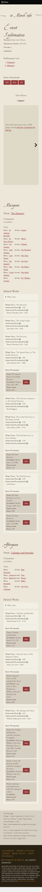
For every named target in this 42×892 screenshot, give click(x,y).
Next (35, 150)
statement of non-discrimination (26, 886)
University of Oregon (13, 865)
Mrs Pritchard (26, 255)
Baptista (12, 583)
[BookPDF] (21, 150)
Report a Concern (25, 856)
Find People (7, 861)
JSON (7, 82)
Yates (23, 580)
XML (14, 82)
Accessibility (8, 856)
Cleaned (14, 106)
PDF (14, 101)
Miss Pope (24, 261)
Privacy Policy (19, 858)
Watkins (27, 283)
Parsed (26, 106)
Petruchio (7, 577)
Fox (22, 283)
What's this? (11, 302)
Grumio (11, 580)
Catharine (7, 594)
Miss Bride (25, 277)
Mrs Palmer (25, 272)
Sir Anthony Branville (7, 238)
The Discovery (17, 218)
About (31, 858)
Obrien (23, 244)
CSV (21, 82)
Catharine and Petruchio (22, 558)
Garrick (23, 235)
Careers (6, 858)
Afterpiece (11, 66)
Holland (24, 249)
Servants (6, 286)
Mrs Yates (24, 266)
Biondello (7, 589)
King (22, 575)
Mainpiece (11, 63)
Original (26, 101)
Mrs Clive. (24, 592)
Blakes (23, 586)
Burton (23, 583)
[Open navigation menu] (2, 2)
